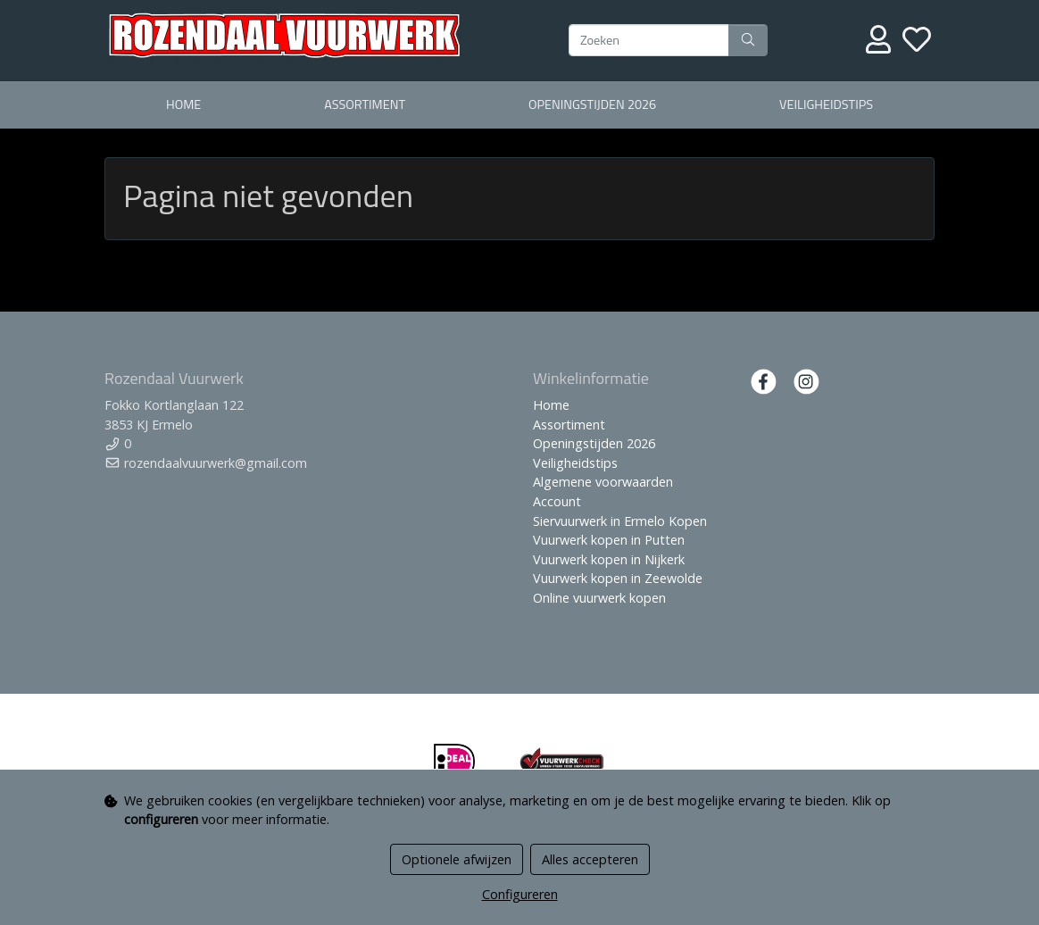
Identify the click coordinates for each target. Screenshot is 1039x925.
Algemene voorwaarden (603, 481)
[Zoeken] (649, 40)
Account (557, 501)
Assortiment (364, 104)
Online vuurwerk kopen (599, 597)
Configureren (520, 894)
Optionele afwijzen (456, 859)
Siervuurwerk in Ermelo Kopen (620, 520)
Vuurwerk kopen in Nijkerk (609, 559)
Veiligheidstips (826, 104)
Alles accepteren (590, 859)
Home (183, 104)
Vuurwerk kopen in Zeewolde (617, 578)
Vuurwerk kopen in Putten (609, 539)
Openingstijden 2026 (592, 104)
